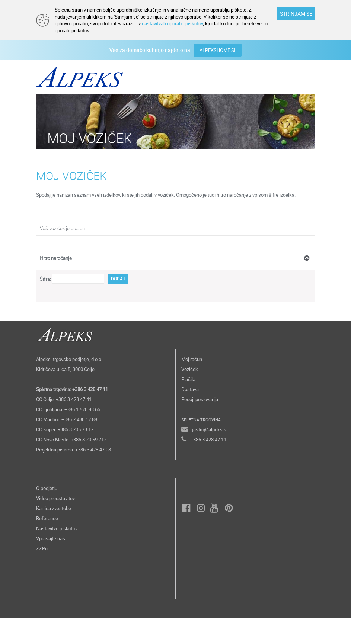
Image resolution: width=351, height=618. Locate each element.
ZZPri (42, 548)
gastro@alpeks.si (209, 429)
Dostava (190, 389)
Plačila (188, 379)
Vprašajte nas (50, 538)
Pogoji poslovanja (199, 399)
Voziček (189, 369)
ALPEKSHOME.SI (218, 50)
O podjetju (46, 488)
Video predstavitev (55, 498)
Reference (47, 518)
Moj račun (191, 359)
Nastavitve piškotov (56, 528)
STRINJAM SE (296, 13)
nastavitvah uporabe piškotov (172, 23)
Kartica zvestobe (53, 508)
